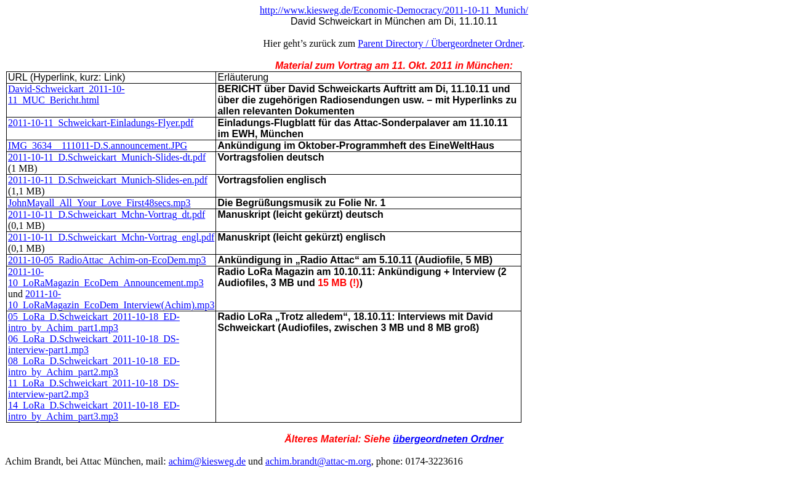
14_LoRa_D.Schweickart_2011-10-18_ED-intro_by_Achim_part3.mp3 (94, 410)
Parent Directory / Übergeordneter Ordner (440, 43)
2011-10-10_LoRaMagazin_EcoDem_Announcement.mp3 (106, 277)
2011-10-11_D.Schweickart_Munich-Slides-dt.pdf (107, 157)
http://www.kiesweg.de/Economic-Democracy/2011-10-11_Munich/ (394, 10)
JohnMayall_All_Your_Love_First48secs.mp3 (99, 203)
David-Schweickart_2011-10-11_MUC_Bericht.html (66, 94)
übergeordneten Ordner (448, 439)
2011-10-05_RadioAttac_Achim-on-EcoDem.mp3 (107, 260)
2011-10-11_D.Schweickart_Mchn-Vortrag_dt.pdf (106, 214)
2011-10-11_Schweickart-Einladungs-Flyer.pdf (100, 123)
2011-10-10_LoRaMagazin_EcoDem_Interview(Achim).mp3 (111, 299)
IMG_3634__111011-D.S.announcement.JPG (97, 145)
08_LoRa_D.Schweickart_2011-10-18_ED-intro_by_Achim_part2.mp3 (94, 366)
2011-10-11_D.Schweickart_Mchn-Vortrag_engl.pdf (111, 237)
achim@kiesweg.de (207, 461)
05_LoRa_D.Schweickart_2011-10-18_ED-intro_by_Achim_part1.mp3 (94, 322)
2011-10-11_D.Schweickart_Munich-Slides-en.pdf (107, 180)
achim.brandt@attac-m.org (318, 461)
